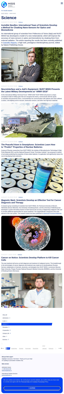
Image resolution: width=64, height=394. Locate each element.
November (28, 348)
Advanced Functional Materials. (52, 213)
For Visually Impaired (6, 10)
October (21, 348)
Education (5, 327)
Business (5, 339)
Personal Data (25, 382)
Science (21, 22)
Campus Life (6, 333)
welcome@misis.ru (7, 370)
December (35, 348)
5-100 (4, 321)
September (14, 348)
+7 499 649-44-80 (6, 369)
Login (58, 3)
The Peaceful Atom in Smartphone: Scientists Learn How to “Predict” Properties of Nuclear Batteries (28, 145)
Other (4, 336)
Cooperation (6, 330)
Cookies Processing (38, 382)
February (51, 348)
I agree (32, 388)
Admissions (6, 318)
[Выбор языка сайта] (54, 3)
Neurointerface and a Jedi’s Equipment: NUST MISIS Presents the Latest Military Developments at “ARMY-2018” (30, 90)
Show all (5, 315)
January (44, 348)
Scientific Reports (10, 43)
